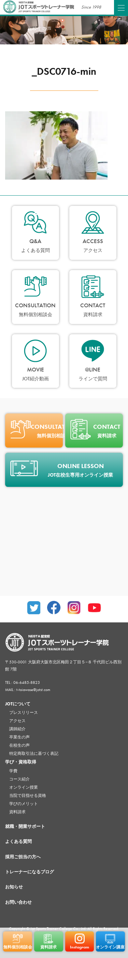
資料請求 (17, 812)
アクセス (17, 720)
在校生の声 (19, 745)
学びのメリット (23, 803)
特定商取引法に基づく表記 (33, 753)
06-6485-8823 (26, 682)
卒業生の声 (19, 737)
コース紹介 (19, 779)
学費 (13, 771)
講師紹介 (17, 729)
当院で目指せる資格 (27, 795)
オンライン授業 (23, 787)
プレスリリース (23, 712)
